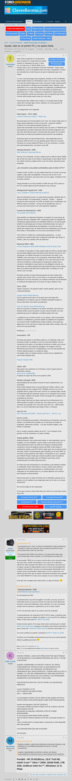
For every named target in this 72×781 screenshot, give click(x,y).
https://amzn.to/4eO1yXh (25, 625)
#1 (66, 54)
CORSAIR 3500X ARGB (37, 627)
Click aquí (37, 644)
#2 (66, 538)
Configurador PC (27, 500)
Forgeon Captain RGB (25, 358)
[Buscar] (66, 21)
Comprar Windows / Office (42, 37)
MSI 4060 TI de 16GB (41, 618)
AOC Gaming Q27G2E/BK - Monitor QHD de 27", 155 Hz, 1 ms (39, 412)
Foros (29, 21)
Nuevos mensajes (10, 25)
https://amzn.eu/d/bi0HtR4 (26, 372)
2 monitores (39, 47)
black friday (48, 47)
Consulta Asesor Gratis (30, 505)
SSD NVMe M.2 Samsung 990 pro (29, 151)
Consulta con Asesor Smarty (55, 28)
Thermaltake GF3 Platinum (26, 211)
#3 (66, 651)
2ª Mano (31, 33)
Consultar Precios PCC (29, 496)
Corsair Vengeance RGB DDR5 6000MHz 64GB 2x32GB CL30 (39, 245)
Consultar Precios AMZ (54, 496)
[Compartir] (63, 54)
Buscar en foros (22, 25)
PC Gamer (39, 33)
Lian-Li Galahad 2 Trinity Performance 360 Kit (33, 191)
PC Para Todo (25, 37)
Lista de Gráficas (55, 505)
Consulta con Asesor (56, 58)
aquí (64, 627)
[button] (15, 21)
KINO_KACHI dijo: (24, 740)
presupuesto (17, 50)
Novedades (38, 21)
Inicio (28, 28)
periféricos (8, 50)
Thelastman (10, 47)
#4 (66, 736)
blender (55, 47)
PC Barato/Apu (60, 33)
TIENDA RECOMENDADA (15, 28)
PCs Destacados (12, 33)
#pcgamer (31, 47)
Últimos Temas (37, 28)
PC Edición (49, 33)
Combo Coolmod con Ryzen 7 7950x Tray (31, 115)
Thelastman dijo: (23, 542)
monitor (62, 47)
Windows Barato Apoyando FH (52, 500)
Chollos (22, 33)
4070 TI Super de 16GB (55, 631)
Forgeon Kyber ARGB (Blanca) (27, 294)
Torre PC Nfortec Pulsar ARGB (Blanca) (31, 305)
